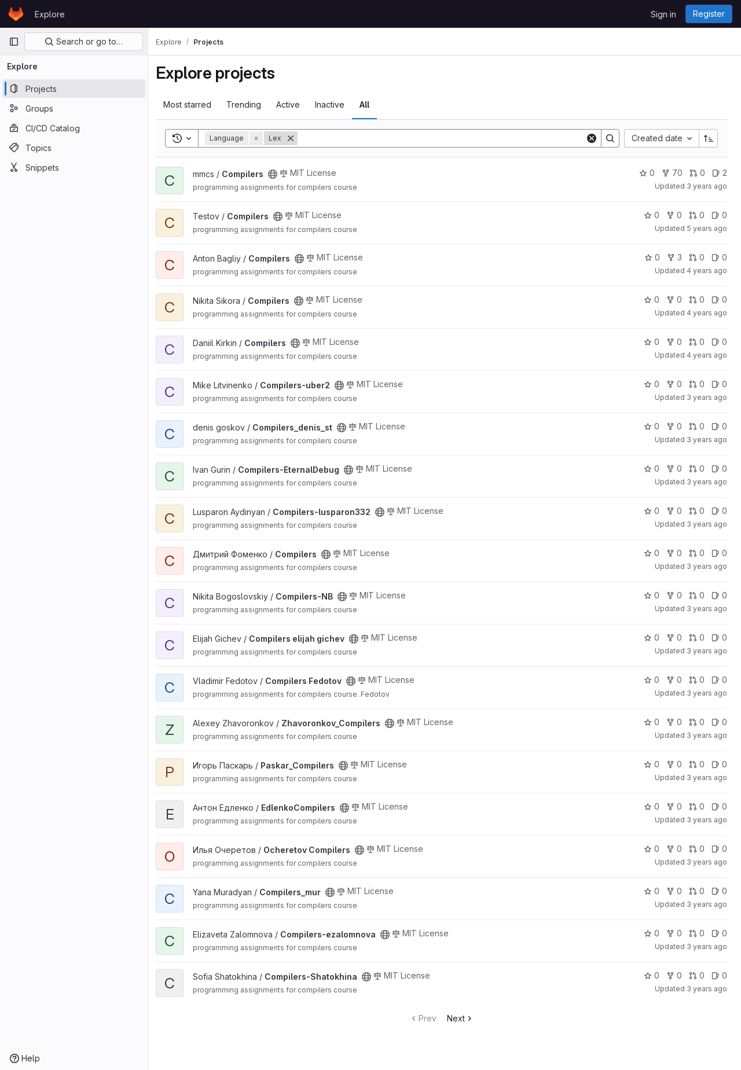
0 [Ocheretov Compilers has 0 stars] (651, 849)
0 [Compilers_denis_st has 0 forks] (674, 426)
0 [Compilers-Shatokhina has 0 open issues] (719, 975)
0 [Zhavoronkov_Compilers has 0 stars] (651, 722)
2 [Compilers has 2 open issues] (719, 173)
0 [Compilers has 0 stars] (647, 173)
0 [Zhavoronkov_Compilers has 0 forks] (674, 722)
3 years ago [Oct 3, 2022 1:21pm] (707, 904)
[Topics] (73, 147)
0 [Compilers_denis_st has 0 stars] (651, 426)
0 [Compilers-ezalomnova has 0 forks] (674, 933)
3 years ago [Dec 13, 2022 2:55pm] (707, 819)
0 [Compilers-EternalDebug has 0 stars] (651, 468)
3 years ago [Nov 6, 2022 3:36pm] (707, 988)
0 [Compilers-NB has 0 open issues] (719, 595)
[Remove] (297, 138)
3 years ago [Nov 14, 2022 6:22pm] (707, 946)
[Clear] (592, 138)
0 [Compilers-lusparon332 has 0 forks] (674, 511)
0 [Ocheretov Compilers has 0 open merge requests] (697, 849)
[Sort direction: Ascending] (708, 138)
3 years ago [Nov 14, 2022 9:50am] (707, 439)
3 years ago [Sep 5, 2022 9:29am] (707, 777)
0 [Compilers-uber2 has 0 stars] (651, 384)
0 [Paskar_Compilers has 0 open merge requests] (697, 764)
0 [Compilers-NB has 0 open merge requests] (697, 595)
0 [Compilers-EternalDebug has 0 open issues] (719, 468)
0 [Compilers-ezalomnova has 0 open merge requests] (697, 933)
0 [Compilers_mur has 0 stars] (651, 891)
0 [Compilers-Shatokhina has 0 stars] (651, 975)
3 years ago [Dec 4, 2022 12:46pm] (707, 735)
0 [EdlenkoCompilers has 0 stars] (651, 806)
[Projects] (73, 88)
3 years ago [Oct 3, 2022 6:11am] (707, 397)
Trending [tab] (250, 104)
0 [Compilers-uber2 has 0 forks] (674, 384)
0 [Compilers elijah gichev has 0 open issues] (719, 637)
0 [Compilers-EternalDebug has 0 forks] (674, 468)
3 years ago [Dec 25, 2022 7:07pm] (707, 650)
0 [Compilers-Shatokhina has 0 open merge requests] (697, 975)
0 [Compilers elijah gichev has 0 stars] (651, 637)
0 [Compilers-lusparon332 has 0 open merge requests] (697, 511)
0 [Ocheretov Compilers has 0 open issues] (719, 849)
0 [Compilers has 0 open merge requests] (697, 173)
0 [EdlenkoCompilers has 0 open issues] (719, 806)
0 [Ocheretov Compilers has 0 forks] (674, 849)
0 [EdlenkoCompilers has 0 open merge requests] (697, 806)
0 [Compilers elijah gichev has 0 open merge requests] (697, 637)
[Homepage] (15, 14)
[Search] (444, 138)
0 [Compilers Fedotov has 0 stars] (651, 680)
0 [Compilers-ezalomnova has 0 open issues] (719, 933)
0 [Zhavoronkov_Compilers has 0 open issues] (719, 722)
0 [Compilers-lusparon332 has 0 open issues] (719, 511)
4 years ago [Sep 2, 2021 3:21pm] (707, 270)
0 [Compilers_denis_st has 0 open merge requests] (697, 426)
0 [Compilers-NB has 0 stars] (651, 595)
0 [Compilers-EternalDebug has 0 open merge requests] (697, 468)
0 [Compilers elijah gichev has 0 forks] (674, 637)
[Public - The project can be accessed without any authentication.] (279, 174)
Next (463, 1018)
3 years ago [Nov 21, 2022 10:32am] (707, 481)
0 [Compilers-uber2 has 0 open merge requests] (697, 384)
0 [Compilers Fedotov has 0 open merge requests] (697, 680)
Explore (50, 14)
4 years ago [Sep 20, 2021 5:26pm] (707, 312)
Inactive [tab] (336, 104)
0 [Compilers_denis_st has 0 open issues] (719, 426)
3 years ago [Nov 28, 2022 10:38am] (707, 524)
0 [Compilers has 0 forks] (674, 215)
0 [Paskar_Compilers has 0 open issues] (719, 764)
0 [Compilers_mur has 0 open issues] (719, 891)
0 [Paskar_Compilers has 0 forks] (674, 764)
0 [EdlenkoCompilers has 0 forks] (674, 806)
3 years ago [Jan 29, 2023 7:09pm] (707, 566)
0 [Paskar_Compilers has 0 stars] (651, 764)
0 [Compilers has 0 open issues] (719, 215)
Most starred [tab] (194, 104)
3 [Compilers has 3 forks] (674, 257)
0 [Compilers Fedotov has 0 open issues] (719, 680)
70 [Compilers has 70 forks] (672, 173)
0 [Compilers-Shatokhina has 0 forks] (674, 975)
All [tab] (371, 104)
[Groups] (73, 108)
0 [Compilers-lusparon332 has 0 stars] (651, 511)
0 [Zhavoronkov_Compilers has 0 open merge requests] (697, 722)
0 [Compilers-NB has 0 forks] (674, 595)
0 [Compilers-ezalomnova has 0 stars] (651, 933)
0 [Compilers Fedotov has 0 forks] (674, 680)
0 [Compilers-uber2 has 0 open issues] (719, 384)
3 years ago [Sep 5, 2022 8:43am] (707, 186)
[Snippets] (73, 167)
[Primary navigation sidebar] (14, 41)
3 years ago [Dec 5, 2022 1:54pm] (707, 862)
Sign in (663, 14)
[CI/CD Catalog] (73, 128)
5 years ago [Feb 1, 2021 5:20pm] (707, 228)
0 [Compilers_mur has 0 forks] (674, 891)
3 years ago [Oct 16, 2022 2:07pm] (707, 693)
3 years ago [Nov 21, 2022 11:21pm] (707, 608)
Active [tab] (294, 104)
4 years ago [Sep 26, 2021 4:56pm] (707, 355)
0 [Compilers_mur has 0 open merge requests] (697, 891)
